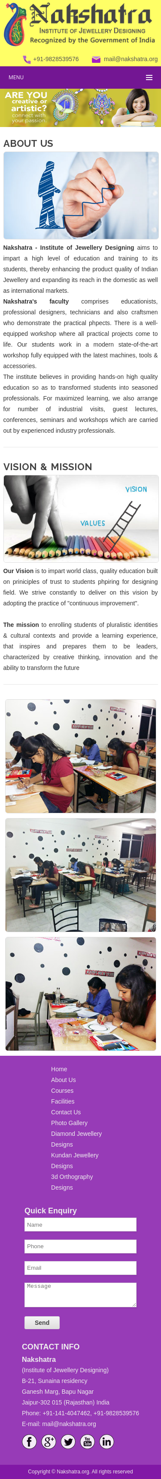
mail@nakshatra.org (131, 59)
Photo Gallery (69, 1122)
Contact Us (66, 1112)
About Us (63, 1079)
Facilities (62, 1101)
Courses (62, 1090)
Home (59, 1069)
